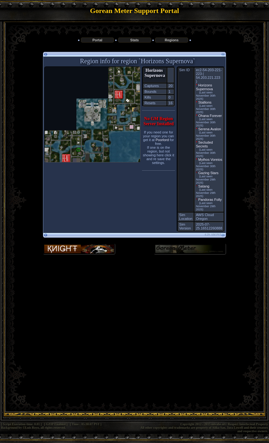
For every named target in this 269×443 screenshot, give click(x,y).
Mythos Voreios (210, 159)
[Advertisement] (134, 311)
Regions (172, 40)
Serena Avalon (209, 129)
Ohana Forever (210, 116)
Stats (134, 40)
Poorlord (162, 140)
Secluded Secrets (204, 144)
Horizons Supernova (155, 73)
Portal (97, 40)
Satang (203, 186)
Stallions (205, 102)
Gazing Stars (208, 173)
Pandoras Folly (210, 199)
